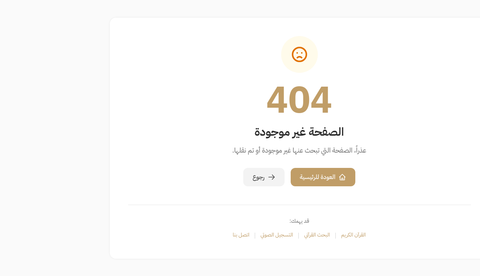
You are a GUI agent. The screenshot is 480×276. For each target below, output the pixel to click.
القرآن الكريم (294, 235)
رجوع (204, 177)
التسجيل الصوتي (217, 235)
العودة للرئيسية (264, 177)
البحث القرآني (258, 235)
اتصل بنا (182, 235)
